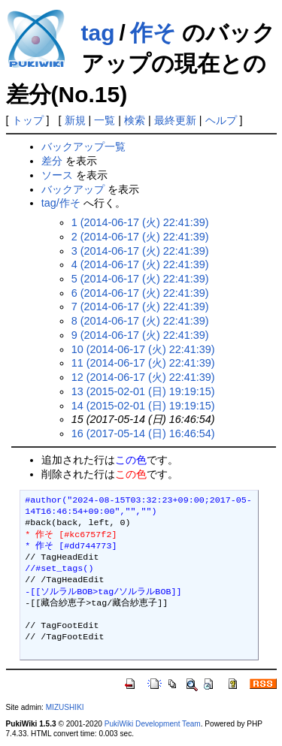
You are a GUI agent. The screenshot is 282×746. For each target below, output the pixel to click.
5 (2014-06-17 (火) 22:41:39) (140, 279)
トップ (28, 120)
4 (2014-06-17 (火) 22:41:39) (140, 264)
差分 (51, 161)
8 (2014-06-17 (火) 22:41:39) (140, 321)
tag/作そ (60, 203)
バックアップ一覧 (83, 146)
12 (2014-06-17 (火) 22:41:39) (143, 377)
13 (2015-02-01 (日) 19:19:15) (143, 391)
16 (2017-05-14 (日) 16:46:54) (143, 433)
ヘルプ (221, 120)
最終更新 (175, 120)
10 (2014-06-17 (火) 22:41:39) (143, 349)
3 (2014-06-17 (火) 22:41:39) (140, 251)
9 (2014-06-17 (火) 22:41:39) (140, 335)
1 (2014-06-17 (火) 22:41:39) (140, 222)
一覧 (104, 120)
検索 (134, 120)
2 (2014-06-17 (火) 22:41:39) (140, 237)
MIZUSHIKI (65, 707)
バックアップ (73, 189)
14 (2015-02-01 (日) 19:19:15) (143, 406)
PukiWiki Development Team (153, 724)
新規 (75, 120)
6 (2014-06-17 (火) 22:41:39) (140, 293)
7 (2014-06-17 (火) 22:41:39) (140, 307)
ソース (57, 175)
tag (98, 32)
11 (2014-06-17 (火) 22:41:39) (143, 363)
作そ (153, 32)
